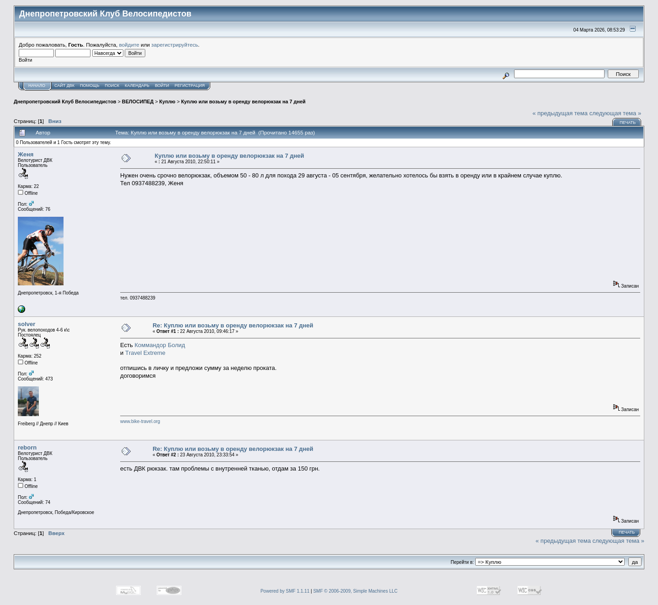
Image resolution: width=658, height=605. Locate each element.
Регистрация (190, 85)
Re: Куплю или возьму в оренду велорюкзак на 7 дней (233, 325)
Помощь (89, 85)
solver (26, 324)
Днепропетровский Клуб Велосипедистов (65, 101)
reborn (27, 447)
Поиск (112, 85)
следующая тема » (615, 113)
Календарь (137, 85)
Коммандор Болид (159, 345)
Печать (628, 122)
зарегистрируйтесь (174, 45)
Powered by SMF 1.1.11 (284, 591)
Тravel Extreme (145, 352)
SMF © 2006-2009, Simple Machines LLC (355, 591)
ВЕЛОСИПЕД (138, 101)
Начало (36, 85)
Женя (25, 154)
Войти (162, 85)
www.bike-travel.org (140, 421)
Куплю (167, 101)
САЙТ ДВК (64, 85)
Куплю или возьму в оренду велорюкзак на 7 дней (243, 101)
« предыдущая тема (560, 113)
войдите (129, 45)
